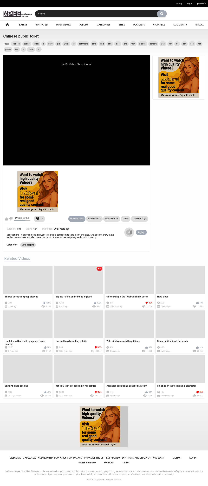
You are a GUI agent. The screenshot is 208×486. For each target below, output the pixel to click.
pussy (8, 49)
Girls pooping (28, 245)
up (39, 49)
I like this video (6, 219)
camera (153, 44)
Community (180, 24)
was (163, 44)
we (177, 44)
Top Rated (42, 24)
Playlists (139, 24)
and (109, 44)
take (94, 44)
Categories (103, 24)
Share (126, 219)
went (66, 44)
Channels (159, 24)
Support (109, 462)
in (23, 49)
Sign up (179, 3)
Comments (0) (140, 219)
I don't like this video (11, 219)
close (31, 49)
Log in (190, 3)
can (184, 44)
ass (16, 49)
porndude (201, 3)
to (74, 44)
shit (102, 44)
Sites (122, 24)
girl (58, 44)
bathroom (83, 44)
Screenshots (111, 219)
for (170, 44)
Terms (126, 462)
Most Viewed (63, 24)
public (27, 44)
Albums (84, 24)
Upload (199, 24)
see (192, 44)
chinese (16, 44)
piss (117, 44)
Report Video (94, 219)
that (133, 44)
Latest (23, 24)
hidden (142, 44)
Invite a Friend (87, 462)
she (125, 44)
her (199, 44)
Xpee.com (100, 480)
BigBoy (141, 232)
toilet (36, 44)
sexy (50, 44)
